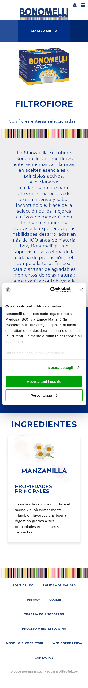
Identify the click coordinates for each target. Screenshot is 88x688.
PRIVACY (33, 599)
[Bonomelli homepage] (44, 14)
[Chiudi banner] (81, 289)
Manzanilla (44, 31)
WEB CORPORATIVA (67, 643)
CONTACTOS (44, 657)
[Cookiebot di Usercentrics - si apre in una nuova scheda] (52, 290)
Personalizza (44, 395)
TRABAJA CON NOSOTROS (44, 614)
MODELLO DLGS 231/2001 (24, 643)
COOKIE (55, 599)
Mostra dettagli (60, 367)
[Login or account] (74, 5)
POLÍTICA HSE (23, 585)
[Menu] (83, 5)
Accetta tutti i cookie (44, 382)
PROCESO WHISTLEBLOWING (44, 628)
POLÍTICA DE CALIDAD (59, 585)
